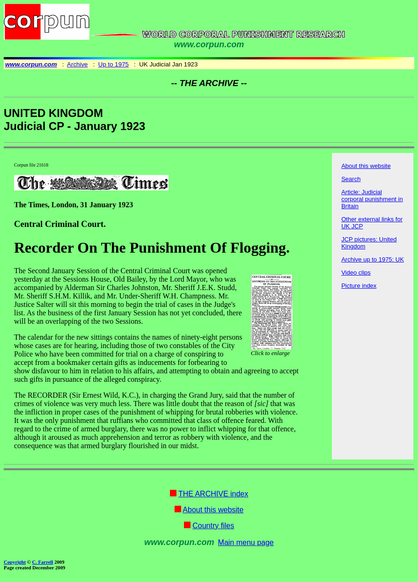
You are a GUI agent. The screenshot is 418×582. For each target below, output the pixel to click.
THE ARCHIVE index (213, 494)
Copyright (15, 562)
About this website (366, 165)
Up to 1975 (113, 64)
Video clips (356, 272)
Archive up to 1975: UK (372, 259)
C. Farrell (42, 562)
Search (350, 178)
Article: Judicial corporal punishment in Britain (372, 199)
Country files (213, 526)
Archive (77, 64)
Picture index (358, 285)
